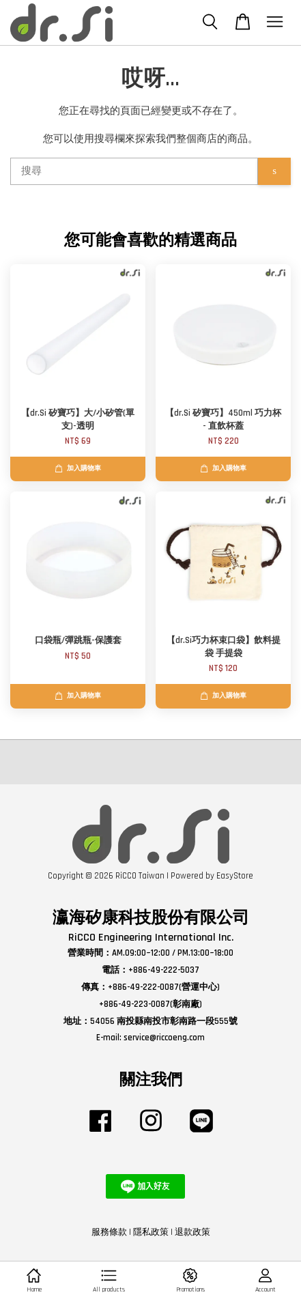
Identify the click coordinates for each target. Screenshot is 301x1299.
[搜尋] (134, 171)
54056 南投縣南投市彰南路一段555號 (164, 1021)
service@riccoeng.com (164, 1037)
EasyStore (234, 875)
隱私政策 (151, 1232)
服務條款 (109, 1232)
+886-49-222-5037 (163, 970)
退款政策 (192, 1232)
